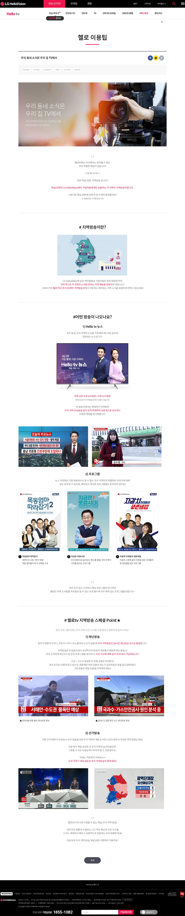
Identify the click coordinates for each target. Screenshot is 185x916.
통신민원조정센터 (151, 894)
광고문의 (71, 894)
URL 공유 (161, 58)
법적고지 (48, 894)
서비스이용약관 (26, 894)
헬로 (135, 4)
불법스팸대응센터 (138, 894)
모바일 (74, 3)
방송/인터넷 (54, 3)
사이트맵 (161, 894)
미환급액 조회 (80, 894)
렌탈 (89, 3)
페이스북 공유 (150, 58)
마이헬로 (161, 4)
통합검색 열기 (174, 4)
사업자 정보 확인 (127, 900)
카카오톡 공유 (155, 58)
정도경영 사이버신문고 (60, 894)
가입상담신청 (125, 912)
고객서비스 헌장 (126, 894)
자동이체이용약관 (38, 894)
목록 (92, 860)
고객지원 (147, 4)
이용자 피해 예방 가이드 (113, 894)
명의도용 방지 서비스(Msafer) (95, 894)
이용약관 (17, 894)
